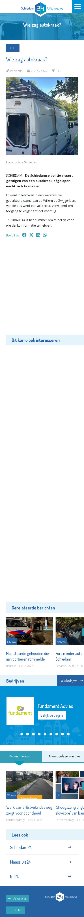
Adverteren (17, 898)
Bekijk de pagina (52, 715)
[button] (16, 734)
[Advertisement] (42, 289)
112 (12, 48)
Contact (15, 910)
